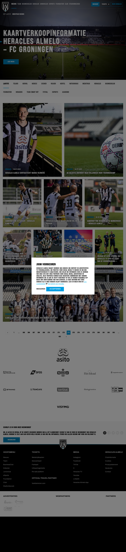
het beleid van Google (56, 284)
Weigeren (40, 289)
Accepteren (55, 289)
